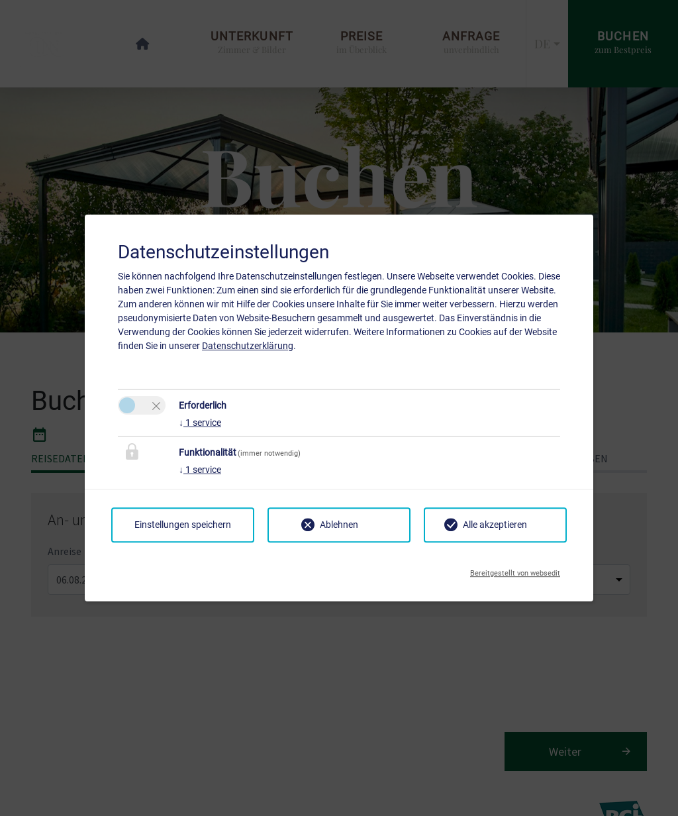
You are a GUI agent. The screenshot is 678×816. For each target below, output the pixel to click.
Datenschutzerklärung (247, 345)
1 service (200, 422)
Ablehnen (339, 524)
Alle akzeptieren (495, 524)
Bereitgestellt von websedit (515, 569)
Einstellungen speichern (182, 524)
